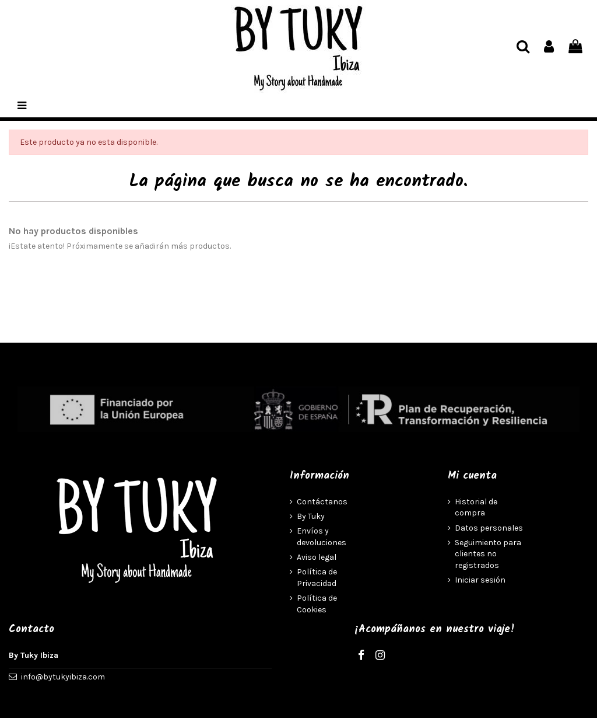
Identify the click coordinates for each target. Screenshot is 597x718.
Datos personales (489, 528)
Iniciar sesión (480, 580)
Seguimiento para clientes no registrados (488, 554)
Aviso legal (316, 557)
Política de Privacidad (317, 577)
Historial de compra (476, 507)
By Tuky (311, 516)
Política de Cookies (317, 604)
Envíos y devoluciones (321, 537)
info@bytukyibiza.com (63, 677)
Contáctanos (322, 502)
